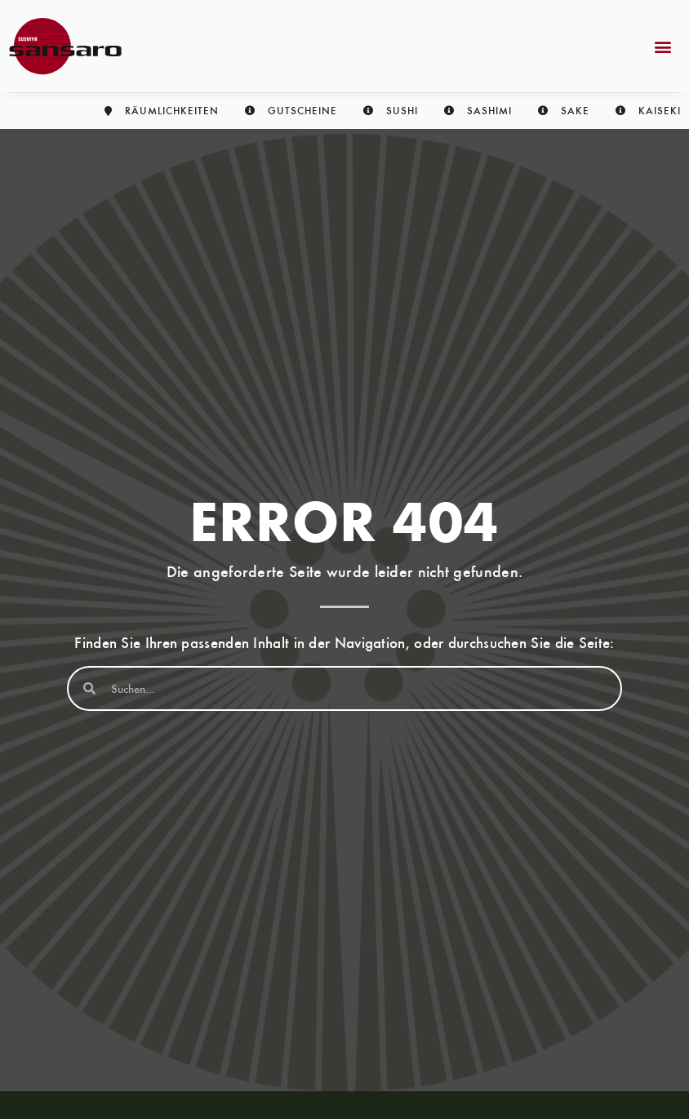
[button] (663, 46)
